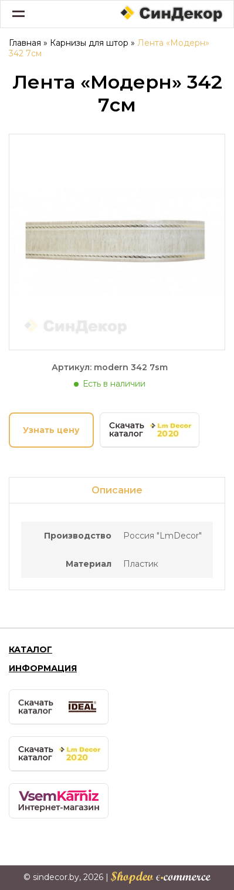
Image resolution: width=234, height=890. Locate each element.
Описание (117, 490)
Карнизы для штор (89, 43)
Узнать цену (51, 430)
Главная (25, 43)
